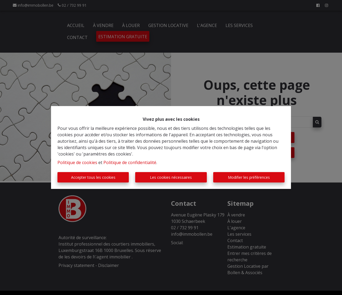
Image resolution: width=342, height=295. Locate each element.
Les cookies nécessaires (171, 177)
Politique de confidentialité (129, 162)
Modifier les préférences (249, 177)
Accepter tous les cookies (93, 177)
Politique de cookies (77, 162)
